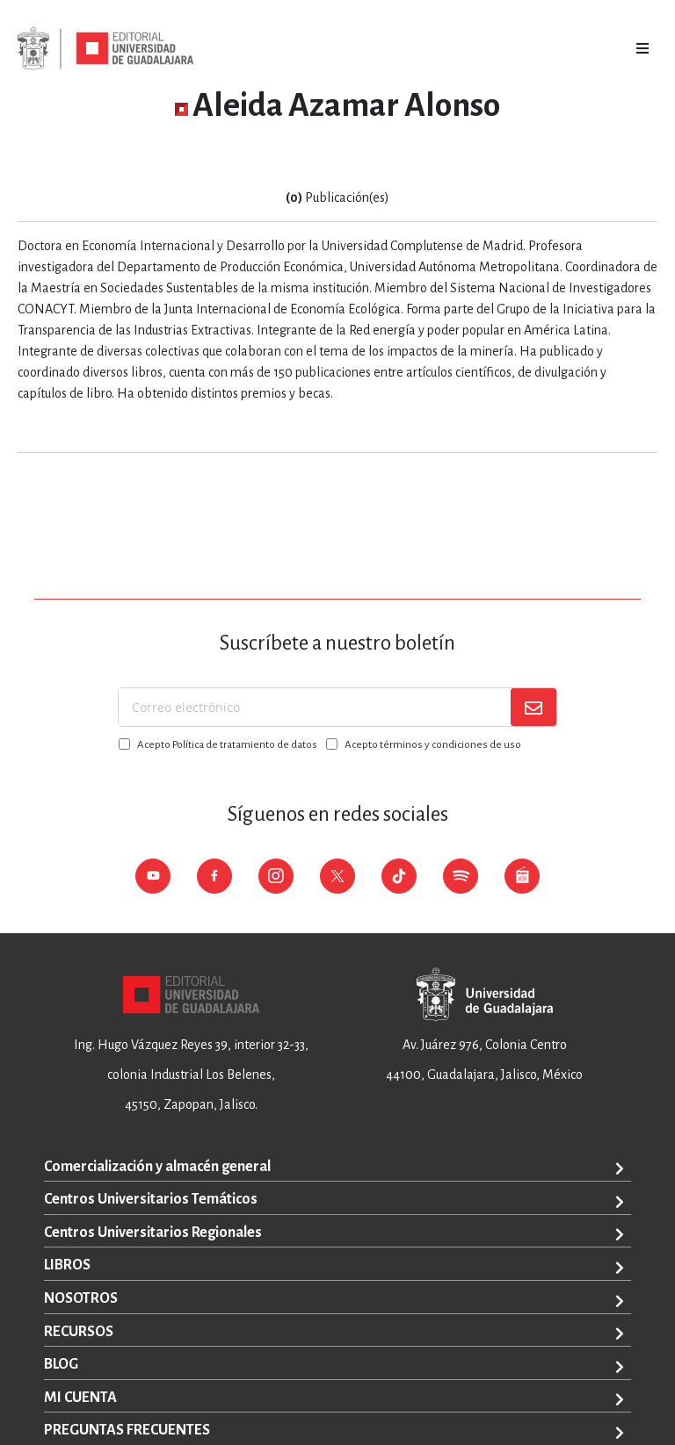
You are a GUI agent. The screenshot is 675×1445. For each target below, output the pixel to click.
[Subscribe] (533, 707)
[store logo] (105, 48)
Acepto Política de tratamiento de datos (227, 745)
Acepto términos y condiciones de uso (433, 745)
